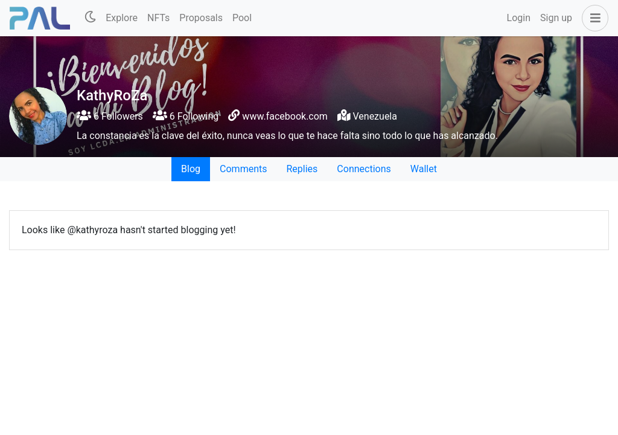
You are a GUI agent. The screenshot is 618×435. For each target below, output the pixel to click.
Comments (243, 169)
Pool (242, 18)
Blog (190, 169)
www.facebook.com (285, 116)
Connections (363, 169)
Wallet (423, 169)
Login (518, 18)
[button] (592, 18)
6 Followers (110, 116)
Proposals (201, 18)
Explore (122, 18)
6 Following (185, 116)
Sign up (556, 18)
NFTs (158, 18)
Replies (301, 169)
